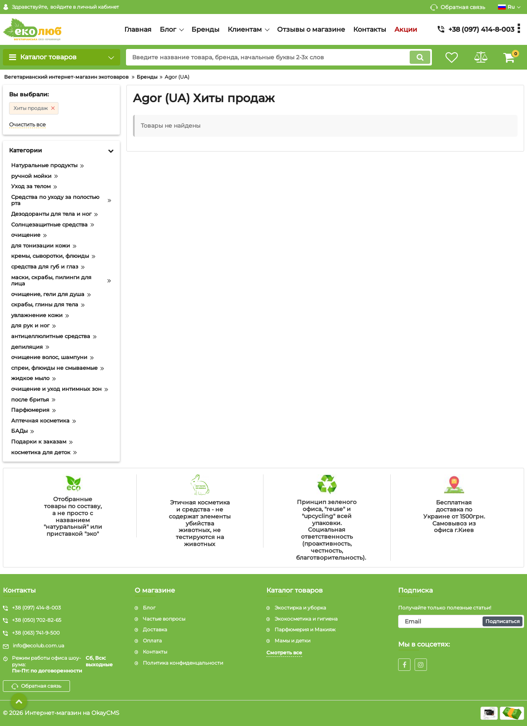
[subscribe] (461, 621)
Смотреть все (284, 652)
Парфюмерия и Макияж (305, 629)
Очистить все (27, 124)
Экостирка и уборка (300, 608)
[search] (279, 57)
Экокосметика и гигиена (306, 619)
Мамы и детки (292, 640)
